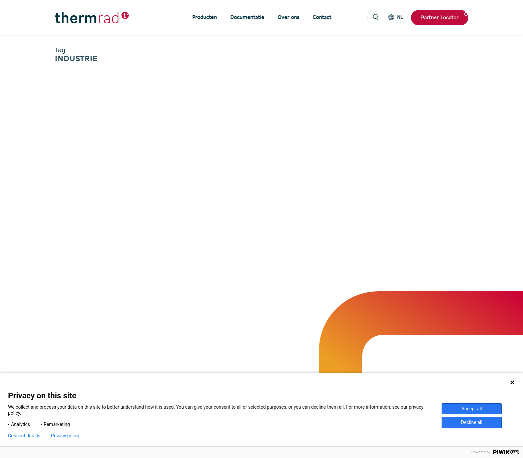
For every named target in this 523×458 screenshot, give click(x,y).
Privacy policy (65, 435)
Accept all (471, 408)
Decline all (471, 422)
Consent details (24, 435)
